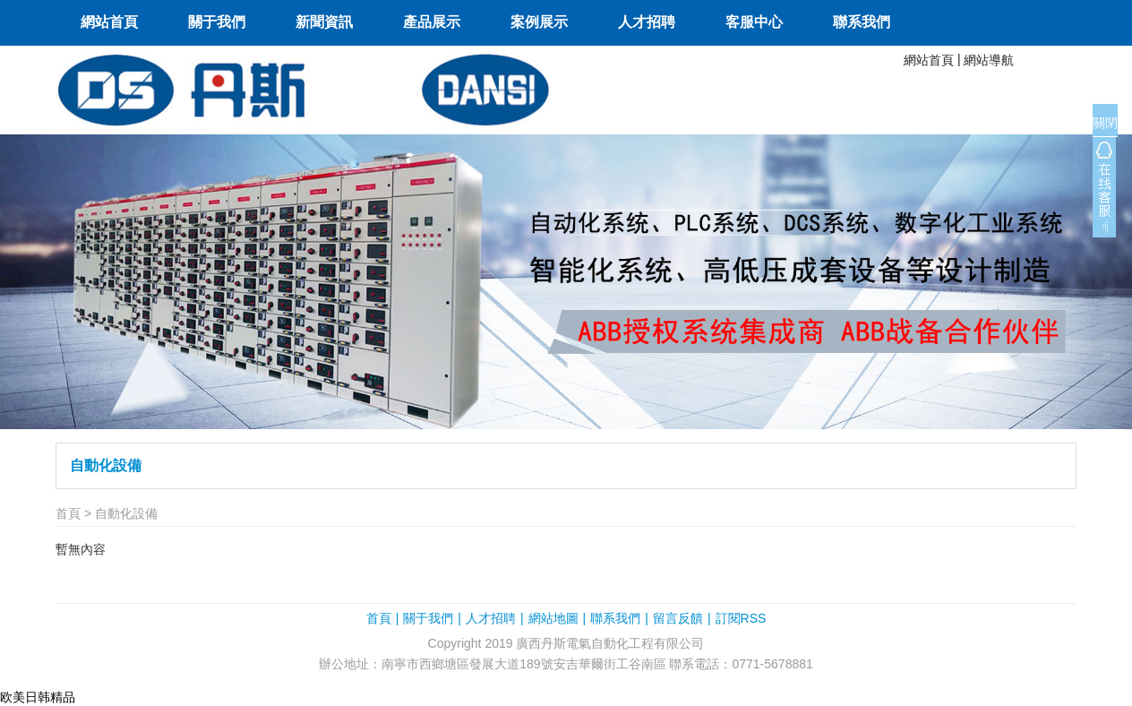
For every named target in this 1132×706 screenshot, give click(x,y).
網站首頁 (109, 22)
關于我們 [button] (216, 22)
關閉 (1105, 123)
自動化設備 (106, 465)
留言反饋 (678, 618)
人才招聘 (646, 22)
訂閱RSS (741, 618)
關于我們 (428, 618)
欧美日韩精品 (37, 697)
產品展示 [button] (431, 22)
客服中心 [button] (754, 22)
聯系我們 (861, 22)
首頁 (68, 513)
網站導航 (989, 60)
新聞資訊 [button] (324, 22)
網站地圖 (553, 618)
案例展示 (539, 22)
